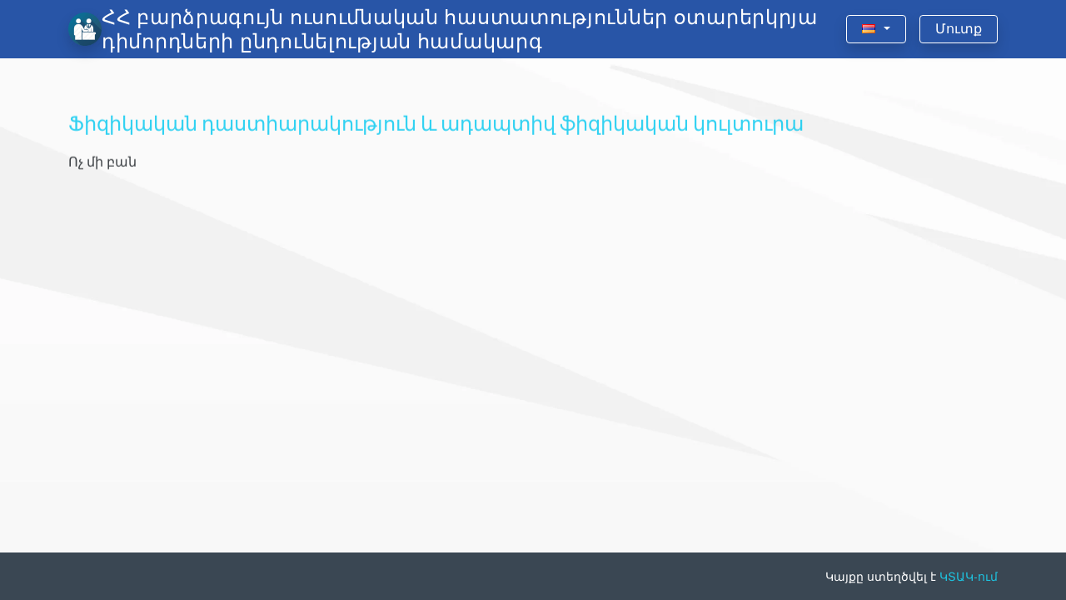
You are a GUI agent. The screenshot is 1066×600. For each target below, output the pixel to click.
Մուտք (958, 28)
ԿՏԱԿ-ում (968, 576)
